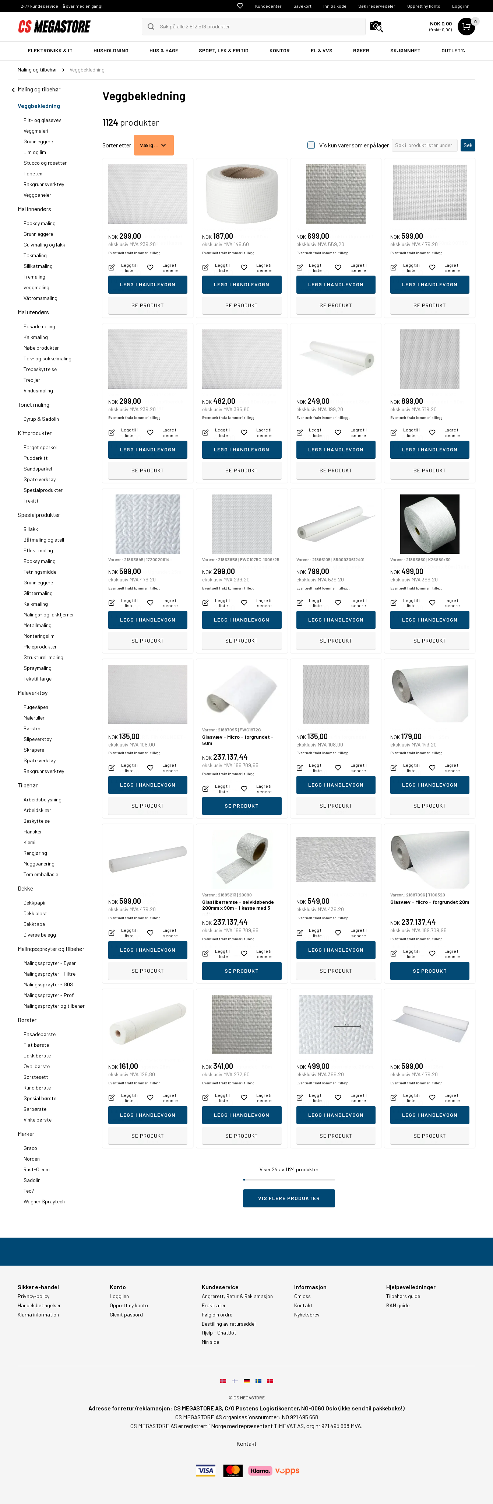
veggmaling (36, 287)
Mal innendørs (34, 208)
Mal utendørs (33, 311)
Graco (30, 1148)
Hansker (33, 831)
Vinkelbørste (38, 1119)
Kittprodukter (35, 432)
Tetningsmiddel (40, 572)
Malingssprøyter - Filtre (49, 973)
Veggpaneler (37, 195)
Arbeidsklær (37, 810)
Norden (32, 1158)
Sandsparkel (38, 468)
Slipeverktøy (38, 739)
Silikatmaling (38, 266)
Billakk (31, 529)
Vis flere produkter (289, 1198)
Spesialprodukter (43, 490)
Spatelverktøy (40, 479)
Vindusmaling (38, 390)
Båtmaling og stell (44, 539)
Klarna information (38, 1315)
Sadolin (32, 1180)
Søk (468, 145)
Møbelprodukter (41, 347)
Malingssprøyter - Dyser (50, 963)
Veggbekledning (39, 105)
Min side (210, 1342)
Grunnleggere (38, 141)
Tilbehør (28, 784)
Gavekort (302, 5)
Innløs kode (334, 5)
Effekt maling (38, 550)
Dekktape (34, 924)
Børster (32, 728)
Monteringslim (39, 636)
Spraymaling (38, 668)
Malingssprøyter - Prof (49, 995)
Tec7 (29, 1191)
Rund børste (37, 1087)
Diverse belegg (40, 934)
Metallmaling (38, 625)
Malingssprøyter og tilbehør (51, 948)
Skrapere (34, 749)
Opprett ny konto (423, 5)
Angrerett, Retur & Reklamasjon (237, 1296)
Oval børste (37, 1066)
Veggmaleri (36, 130)
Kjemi (29, 842)
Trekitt (31, 500)
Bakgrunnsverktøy (44, 184)
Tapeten (33, 173)
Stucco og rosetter (45, 163)
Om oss (302, 1296)
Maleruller (34, 717)
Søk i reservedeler (376, 5)
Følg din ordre (217, 1315)
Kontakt (303, 1305)
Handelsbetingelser (39, 1305)
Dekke (25, 888)
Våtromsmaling (40, 298)
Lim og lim (35, 152)
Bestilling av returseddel (229, 1324)
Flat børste (36, 1045)
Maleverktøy (32, 692)
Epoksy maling (40, 223)
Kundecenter (268, 5)
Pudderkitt (36, 458)
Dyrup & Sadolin (41, 419)
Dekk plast (35, 913)
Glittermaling (38, 593)
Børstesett (36, 1077)
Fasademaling (39, 326)
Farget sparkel (40, 447)
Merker (26, 1133)
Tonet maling (33, 404)
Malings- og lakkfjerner (49, 614)
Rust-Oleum (37, 1169)
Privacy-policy (33, 1296)
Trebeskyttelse (40, 369)
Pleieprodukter (40, 646)
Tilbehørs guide (403, 1296)
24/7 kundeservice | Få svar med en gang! (61, 5)
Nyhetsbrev (307, 1315)
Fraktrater (214, 1305)
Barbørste (35, 1109)
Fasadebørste (40, 1034)
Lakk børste (37, 1055)
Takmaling (35, 255)
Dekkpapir (35, 902)
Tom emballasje (41, 874)
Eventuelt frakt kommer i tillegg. (135, 289)
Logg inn (460, 5)
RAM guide (397, 1305)
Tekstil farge (38, 678)
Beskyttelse (37, 821)
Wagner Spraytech (44, 1201)
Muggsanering (39, 863)
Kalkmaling (36, 337)
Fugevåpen (36, 707)
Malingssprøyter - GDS (48, 984)
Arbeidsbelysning (42, 799)
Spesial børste (40, 1098)
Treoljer (32, 380)
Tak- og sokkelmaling (47, 358)
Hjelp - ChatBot (219, 1333)
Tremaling (34, 276)
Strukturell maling (43, 657)
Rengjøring (35, 853)
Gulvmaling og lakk (44, 244)
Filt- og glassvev (42, 120)
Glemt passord (126, 1315)
